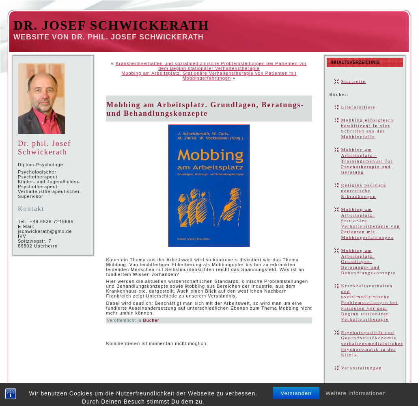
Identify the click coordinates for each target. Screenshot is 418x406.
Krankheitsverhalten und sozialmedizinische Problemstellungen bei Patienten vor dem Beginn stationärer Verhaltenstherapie (211, 66)
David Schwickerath (210, 393)
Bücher (151, 320)
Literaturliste (358, 106)
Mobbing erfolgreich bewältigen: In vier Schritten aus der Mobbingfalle (367, 128)
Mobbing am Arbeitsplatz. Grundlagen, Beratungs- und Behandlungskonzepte (205, 109)
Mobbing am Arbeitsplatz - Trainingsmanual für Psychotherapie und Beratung (367, 160)
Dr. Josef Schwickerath (111, 25)
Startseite (353, 81)
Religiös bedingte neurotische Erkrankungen (363, 190)
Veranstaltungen (361, 367)
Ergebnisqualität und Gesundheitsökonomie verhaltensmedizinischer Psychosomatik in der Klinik (372, 343)
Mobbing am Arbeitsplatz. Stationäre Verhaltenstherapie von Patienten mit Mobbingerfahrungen (209, 75)
